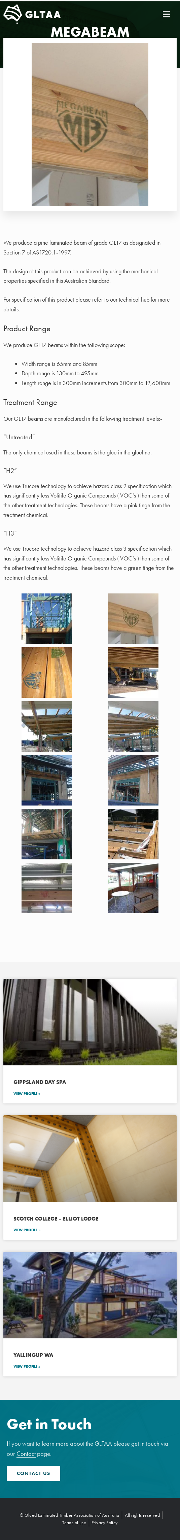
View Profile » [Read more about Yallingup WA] (26, 1366)
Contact (26, 1453)
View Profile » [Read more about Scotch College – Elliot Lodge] (26, 1230)
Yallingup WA (33, 1355)
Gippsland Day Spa (39, 1082)
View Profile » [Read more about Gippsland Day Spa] (26, 1093)
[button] (166, 14)
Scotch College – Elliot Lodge (55, 1218)
